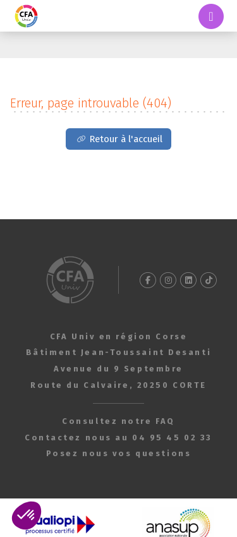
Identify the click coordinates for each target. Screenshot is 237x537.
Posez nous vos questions (118, 453)
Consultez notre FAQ (118, 421)
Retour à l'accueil (125, 139)
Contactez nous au (118, 437)
